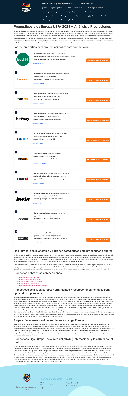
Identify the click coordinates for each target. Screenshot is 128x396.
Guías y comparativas (49, 20)
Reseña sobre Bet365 (37, 63)
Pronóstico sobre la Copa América (28, 283)
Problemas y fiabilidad (69, 20)
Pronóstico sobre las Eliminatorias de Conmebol (32, 285)
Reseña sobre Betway (38, 123)
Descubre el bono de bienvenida (98, 60)
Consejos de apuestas (74, 11)
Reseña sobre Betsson (38, 83)
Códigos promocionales (96, 7)
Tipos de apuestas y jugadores (87, 16)
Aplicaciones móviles (87, 3)
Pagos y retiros (67, 16)
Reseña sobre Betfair (37, 223)
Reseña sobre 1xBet (37, 143)
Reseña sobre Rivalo (37, 243)
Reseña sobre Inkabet (38, 103)
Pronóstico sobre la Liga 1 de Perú (28, 277)
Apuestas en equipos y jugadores (53, 7)
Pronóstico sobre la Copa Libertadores (29, 279)
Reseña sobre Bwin (37, 203)
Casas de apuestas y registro (51, 11)
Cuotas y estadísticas (49, 16)
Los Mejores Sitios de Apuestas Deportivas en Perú (58, 3)
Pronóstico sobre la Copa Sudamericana (29, 281)
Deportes (105, 16)
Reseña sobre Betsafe (38, 183)
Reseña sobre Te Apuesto (39, 163)
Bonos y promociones (76, 7)
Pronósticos (90, 11)
